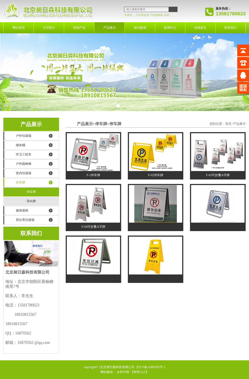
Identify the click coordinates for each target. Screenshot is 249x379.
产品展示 (109, 27)
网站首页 (18, 27)
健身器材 (22, 210)
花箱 (166, 15)
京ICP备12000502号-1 (150, 367)
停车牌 (20, 182)
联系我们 (230, 27)
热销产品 (79, 27)
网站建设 (106, 372)
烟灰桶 (20, 145)
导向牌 (31, 201)
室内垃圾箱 (23, 173)
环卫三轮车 (23, 154)
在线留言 (200, 27)
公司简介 (49, 27)
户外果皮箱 (142, 15)
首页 (228, 123)
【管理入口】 (139, 372)
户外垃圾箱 (23, 135)
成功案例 (140, 27)
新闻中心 (170, 27)
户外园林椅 (156, 15)
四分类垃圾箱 (25, 220)
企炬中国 (123, 372)
